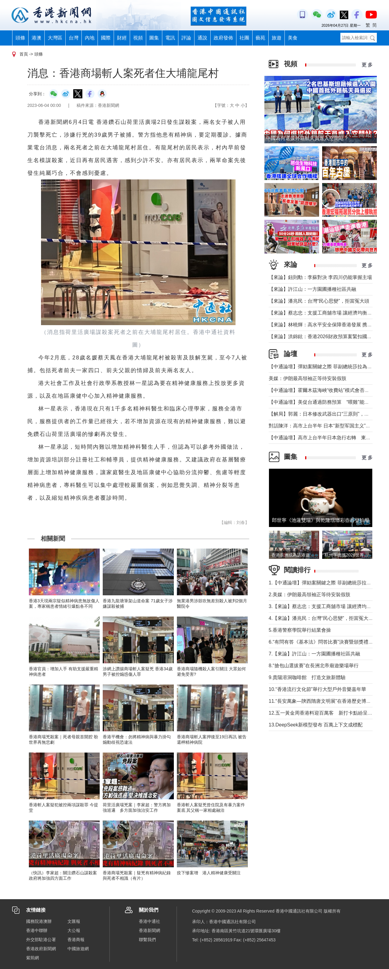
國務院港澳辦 (39, 921)
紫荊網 (32, 957)
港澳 (36, 37)
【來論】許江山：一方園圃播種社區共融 (312, 289)
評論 (186, 37)
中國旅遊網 (78, 948)
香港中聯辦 (36, 930)
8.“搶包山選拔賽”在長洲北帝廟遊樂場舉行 (314, 665)
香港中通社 (149, 921)
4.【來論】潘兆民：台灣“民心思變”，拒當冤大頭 (321, 618)
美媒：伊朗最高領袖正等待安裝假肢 (307, 378)
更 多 (367, 64)
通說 (202, 37)
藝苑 (260, 37)
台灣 (73, 37)
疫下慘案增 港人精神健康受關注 (209, 872)
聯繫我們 (147, 939)
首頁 (23, 54)
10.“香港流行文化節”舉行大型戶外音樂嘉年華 (317, 689)
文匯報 (73, 921)
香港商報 (75, 939)
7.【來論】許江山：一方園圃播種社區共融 (314, 653)
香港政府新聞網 (41, 948)
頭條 (20, 37)
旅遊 (276, 37)
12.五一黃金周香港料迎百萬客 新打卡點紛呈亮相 (323, 713)
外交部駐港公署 (41, 939)
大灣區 (55, 37)
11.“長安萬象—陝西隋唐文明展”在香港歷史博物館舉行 (327, 701)
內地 (90, 37)
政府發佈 (223, 37)
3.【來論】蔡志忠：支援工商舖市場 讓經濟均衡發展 (325, 606)
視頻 (138, 37)
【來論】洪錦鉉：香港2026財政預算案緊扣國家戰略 (325, 336)
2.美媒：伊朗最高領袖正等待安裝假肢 (309, 594)
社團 (244, 37)
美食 (293, 37)
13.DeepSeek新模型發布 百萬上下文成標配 (316, 724)
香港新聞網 (149, 930)
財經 (122, 37)
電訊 (170, 37)
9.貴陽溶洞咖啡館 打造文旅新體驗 (307, 677)
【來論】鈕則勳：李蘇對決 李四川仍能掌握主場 (320, 277)
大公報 (73, 930)
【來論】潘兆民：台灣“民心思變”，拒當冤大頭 (319, 301)
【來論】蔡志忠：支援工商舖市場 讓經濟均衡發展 (323, 312)
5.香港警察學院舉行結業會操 (300, 630)
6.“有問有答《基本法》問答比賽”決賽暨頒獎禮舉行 (323, 641)
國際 (106, 37)
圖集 (154, 37)
